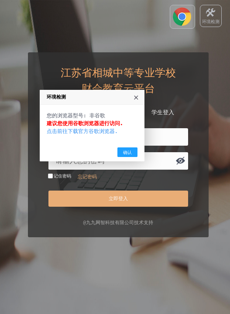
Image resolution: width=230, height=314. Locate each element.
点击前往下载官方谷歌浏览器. (105, 167)
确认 (150, 188)
